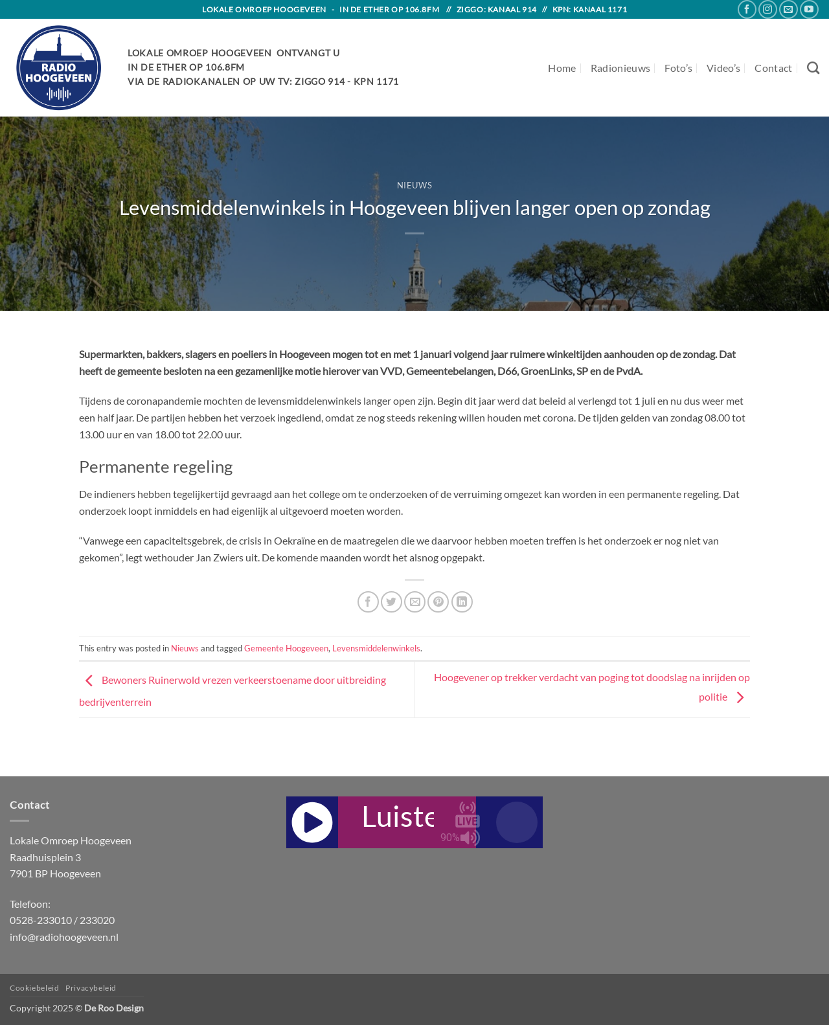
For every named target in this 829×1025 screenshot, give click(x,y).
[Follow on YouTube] (809, 9)
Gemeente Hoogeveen (286, 648)
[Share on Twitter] (391, 602)
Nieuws (415, 185)
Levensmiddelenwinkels (376, 648)
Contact (773, 68)
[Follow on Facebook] (747, 9)
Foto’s (678, 68)
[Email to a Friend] (415, 602)
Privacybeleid (91, 988)
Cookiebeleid (34, 988)
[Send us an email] (788, 9)
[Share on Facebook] (368, 602)
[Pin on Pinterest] (438, 602)
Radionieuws (621, 68)
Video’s (723, 68)
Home (562, 68)
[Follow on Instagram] (767, 9)
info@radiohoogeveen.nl (64, 936)
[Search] (813, 68)
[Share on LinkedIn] (462, 602)
